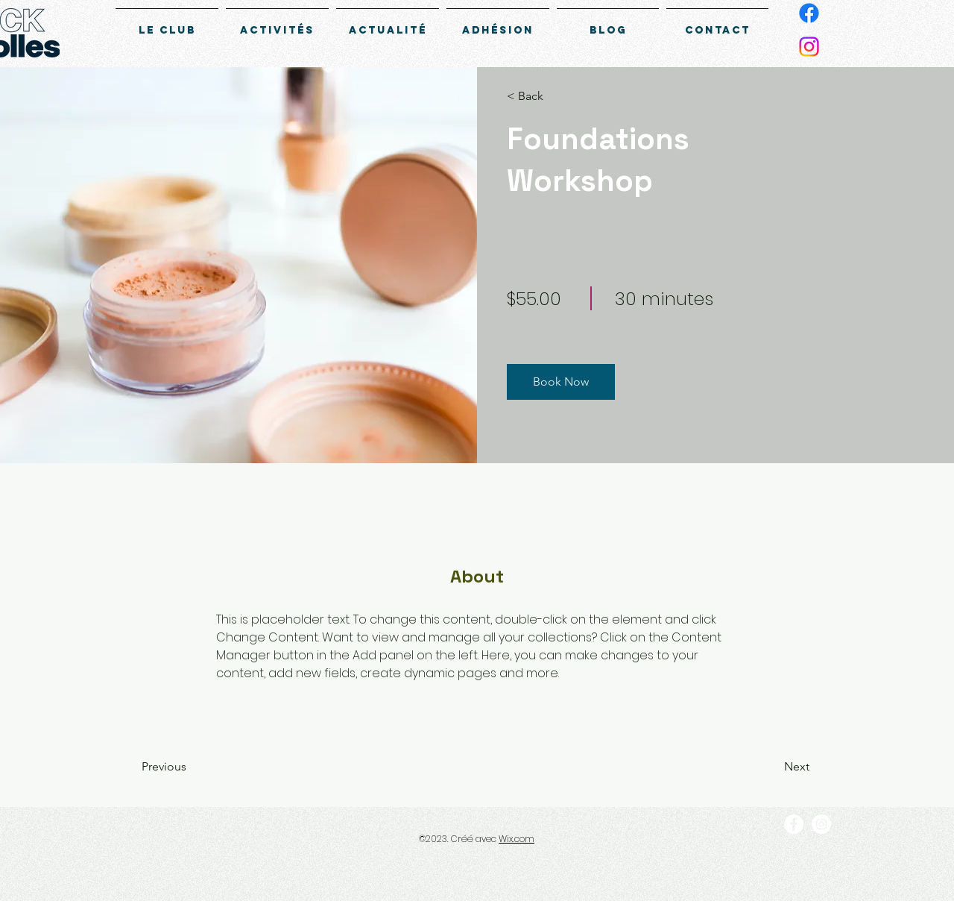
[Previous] (184, 766)
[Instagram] (809, 47)
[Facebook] (809, 13)
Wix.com (516, 838)
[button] (550, 96)
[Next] (768, 766)
